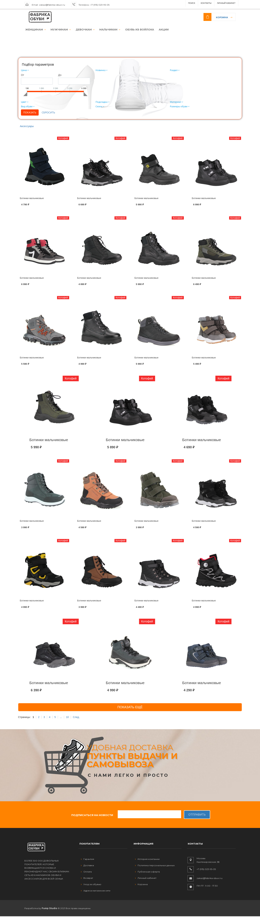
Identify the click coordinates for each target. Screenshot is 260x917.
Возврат (87, 878)
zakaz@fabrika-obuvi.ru (52, 4)
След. (76, 717)
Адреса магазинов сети (95, 891)
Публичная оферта (147, 872)
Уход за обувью (91, 884)
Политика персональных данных (155, 866)
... (61, 717)
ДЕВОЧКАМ (82, 29)
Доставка (87, 866)
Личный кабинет (145, 878)
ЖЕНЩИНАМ (34, 29)
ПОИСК (191, 3)
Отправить (197, 815)
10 (67, 717)
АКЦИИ (158, 29)
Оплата (86, 872)
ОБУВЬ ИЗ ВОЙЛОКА (134, 29)
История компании (147, 859)
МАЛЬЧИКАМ (106, 29)
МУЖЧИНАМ (58, 29)
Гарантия (87, 859)
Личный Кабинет (226, 3)
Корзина (222, 17)
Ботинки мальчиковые (32, 198)
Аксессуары (27, 126)
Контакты (206, 3)
